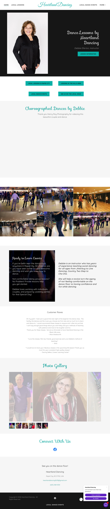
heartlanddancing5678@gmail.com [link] (55, 480)
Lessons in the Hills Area (71, 83)
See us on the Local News (71, 94)
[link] (55, 5)
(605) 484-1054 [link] (55, 485)
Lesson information (88, 54)
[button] (103, 5)
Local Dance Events (39, 94)
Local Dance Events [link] (88, 5)
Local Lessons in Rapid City (39, 83)
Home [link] (6, 5)
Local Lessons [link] (17, 5)
